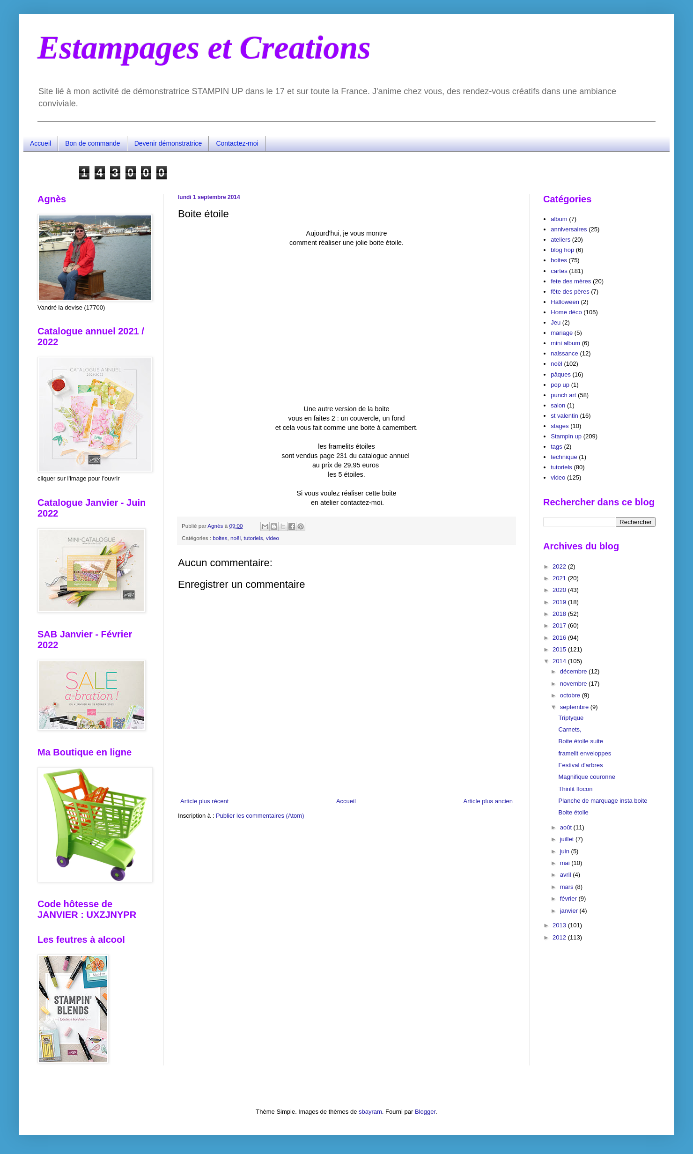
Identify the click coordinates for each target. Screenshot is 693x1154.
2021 (560, 578)
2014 (560, 661)
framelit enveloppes (584, 753)
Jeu (555, 322)
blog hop (562, 249)
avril (566, 874)
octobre (571, 695)
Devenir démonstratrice (168, 143)
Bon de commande (92, 143)
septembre (575, 706)
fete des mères (571, 281)
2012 (560, 937)
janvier (570, 910)
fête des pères (570, 291)
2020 (560, 589)
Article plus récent (204, 801)
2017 (560, 625)
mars (567, 886)
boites (220, 538)
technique (564, 456)
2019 (560, 602)
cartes (559, 270)
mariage (562, 332)
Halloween (565, 301)
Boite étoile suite (580, 741)
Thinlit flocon (575, 788)
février (569, 898)
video (272, 538)
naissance (564, 353)
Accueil (40, 143)
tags (556, 446)
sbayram (370, 1111)
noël (235, 538)
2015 (560, 649)
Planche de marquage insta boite (602, 800)
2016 (560, 637)
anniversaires (569, 229)
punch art (563, 395)
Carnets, (569, 729)
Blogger (425, 1111)
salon (558, 405)
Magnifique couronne (586, 776)
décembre (574, 671)
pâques (561, 374)
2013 (560, 925)
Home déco (566, 312)
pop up (560, 384)
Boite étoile (573, 812)
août (567, 827)
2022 (560, 566)
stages (559, 425)
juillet (567, 839)
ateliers (560, 239)
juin (565, 851)
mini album (565, 343)
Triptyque (570, 717)
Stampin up (566, 436)
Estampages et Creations (204, 48)
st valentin (564, 415)
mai (566, 862)
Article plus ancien (488, 801)
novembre (574, 683)
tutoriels (253, 538)
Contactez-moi (237, 143)
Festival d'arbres (580, 765)
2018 (560, 613)
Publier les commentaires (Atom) (260, 815)
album (559, 218)
